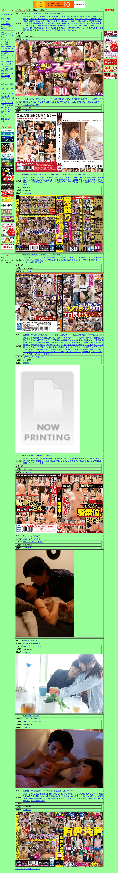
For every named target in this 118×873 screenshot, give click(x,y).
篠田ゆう (50, 21)
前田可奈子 (79, 19)
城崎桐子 (75, 458)
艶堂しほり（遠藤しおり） (89, 26)
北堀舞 (25, 23)
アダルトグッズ (7, 110)
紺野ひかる (51, 182)
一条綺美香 (42, 26)
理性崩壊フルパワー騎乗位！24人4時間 (38, 456)
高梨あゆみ (33, 26)
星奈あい (50, 180)
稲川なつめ (77, 16)
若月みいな (77, 349)
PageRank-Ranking (8, 46)
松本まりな (79, 28)
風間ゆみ (98, 21)
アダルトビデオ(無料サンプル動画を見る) (7, 105)
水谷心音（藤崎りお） (88, 180)
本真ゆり (92, 260)
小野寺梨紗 (51, 349)
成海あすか (31, 461)
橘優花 (37, 30)
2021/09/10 (27, 193)
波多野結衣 (51, 16)
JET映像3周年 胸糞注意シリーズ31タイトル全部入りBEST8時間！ (49, 791)
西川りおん (62, 19)
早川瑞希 (58, 461)
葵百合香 (89, 347)
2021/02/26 (27, 271)
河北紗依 (34, 180)
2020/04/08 (27, 548)
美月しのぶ (66, 26)
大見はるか (29, 260)
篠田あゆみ (82, 21)
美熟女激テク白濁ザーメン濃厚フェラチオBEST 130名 (44, 13)
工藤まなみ (57, 340)
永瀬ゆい (86, 349)
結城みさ (74, 21)
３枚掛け (4, 44)
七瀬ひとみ (27, 262)
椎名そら (88, 177)
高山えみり (86, 16)
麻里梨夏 (75, 180)
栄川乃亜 (67, 182)
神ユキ (85, 260)
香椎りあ (43, 349)
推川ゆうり (27, 102)
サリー (74, 177)
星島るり (92, 258)
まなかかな (27, 258)
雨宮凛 (98, 340)
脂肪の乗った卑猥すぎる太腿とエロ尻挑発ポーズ (42, 255)
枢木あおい (90, 340)
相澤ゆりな (66, 458)
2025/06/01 (27, 39)
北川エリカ (65, 21)
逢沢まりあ (53, 347)
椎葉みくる (27, 463)
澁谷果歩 (50, 102)
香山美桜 (64, 28)
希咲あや (77, 23)
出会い (3, 116)
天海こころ (35, 347)
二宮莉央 (62, 260)
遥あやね (26, 338)
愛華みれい (40, 801)
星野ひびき (53, 177)
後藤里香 (94, 352)
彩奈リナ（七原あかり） (51, 258)
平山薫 (25, 26)
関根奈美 (60, 182)
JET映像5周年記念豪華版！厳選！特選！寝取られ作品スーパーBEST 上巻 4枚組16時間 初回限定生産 (62, 335)
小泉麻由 (97, 23)
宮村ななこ (79, 345)
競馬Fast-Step (6, 78)
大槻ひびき (50, 342)
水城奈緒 (71, 28)
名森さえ (75, 461)
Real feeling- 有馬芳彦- (31, 536)
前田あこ (43, 463)
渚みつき (56, 345)
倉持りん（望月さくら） (71, 258)
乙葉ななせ (42, 180)
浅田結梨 (34, 182)
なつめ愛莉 (66, 180)
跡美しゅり (96, 177)
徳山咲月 (35, 458)
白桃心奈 (39, 461)
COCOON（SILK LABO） (33, 542)
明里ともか (33, 354)
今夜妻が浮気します (31, 105)
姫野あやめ (76, 182)
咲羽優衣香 (44, 458)
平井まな (35, 463)
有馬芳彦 (36, 539)
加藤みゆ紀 (57, 26)
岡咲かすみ (81, 102)
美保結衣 (26, 349)
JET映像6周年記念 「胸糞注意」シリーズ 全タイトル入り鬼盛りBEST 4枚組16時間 (55, 174)
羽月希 (50, 26)
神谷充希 (58, 180)
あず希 (68, 177)
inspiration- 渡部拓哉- (31, 716)
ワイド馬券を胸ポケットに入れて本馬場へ (7, 64)
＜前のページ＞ (21, 869)
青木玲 (70, 23)
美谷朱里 (84, 182)
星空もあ (45, 177)
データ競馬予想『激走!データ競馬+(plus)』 (7, 50)
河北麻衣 (53, 352)
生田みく (54, 260)
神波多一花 (52, 30)
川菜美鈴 (26, 16)
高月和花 (49, 28)
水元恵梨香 (36, 177)
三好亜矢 (64, 23)
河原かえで (92, 182)
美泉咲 (40, 262)
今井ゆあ (52, 458)
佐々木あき (55, 23)
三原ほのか (51, 338)
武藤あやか (40, 28)
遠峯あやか (59, 102)
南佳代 (83, 23)
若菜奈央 (77, 352)
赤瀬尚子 (69, 349)
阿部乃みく (53, 19)
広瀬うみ (61, 177)
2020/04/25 (27, 472)
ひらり (98, 260)
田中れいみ (72, 347)
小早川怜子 (68, 16)
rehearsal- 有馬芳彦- (30, 640)
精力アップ (5, 112)
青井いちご (36, 258)
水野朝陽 (90, 21)
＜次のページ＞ (33, 869)
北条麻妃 (70, 19)
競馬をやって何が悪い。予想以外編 (7, 35)
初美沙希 (43, 30)
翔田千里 (32, 28)
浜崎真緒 (34, 345)
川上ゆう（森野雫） (38, 16)
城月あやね (88, 19)
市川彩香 (84, 258)
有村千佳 (90, 23)
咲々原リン (48, 340)
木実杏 (44, 102)
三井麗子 (67, 102)
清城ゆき (49, 345)
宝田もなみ (81, 347)
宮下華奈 (95, 458)
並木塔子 (89, 338)
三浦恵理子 (95, 16)
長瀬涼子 (30, 30)
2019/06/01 (27, 810)
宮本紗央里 (44, 347)
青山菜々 (57, 21)
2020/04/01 (27, 652)
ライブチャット (7, 114)
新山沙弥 (80, 177)
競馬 (3, 84)
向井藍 (99, 180)
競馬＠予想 (5, 19)
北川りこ (90, 461)
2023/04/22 (27, 111)
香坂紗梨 (82, 340)
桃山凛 (52, 461)
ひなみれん (89, 345)
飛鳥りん (32, 340)
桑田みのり (62, 347)
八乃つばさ (97, 347)
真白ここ (89, 102)
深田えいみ (35, 349)
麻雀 (3, 87)
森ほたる (97, 345)
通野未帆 (32, 23)
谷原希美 (41, 342)
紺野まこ (56, 28)
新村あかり (70, 338)
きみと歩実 (42, 182)
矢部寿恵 (47, 23)
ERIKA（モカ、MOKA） (38, 19)
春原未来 (39, 23)
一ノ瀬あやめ (80, 338)
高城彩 (46, 461)
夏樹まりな (72, 794)
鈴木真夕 (88, 28)
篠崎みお (26, 182)
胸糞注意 (26, 187)
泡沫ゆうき (61, 338)
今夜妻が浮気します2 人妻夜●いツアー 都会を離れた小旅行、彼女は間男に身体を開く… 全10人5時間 (63, 99)
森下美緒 (64, 345)
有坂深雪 (39, 340)
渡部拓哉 (36, 719)
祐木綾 (81, 458)
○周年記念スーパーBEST (33, 357)
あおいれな (61, 349)
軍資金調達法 (6, 98)
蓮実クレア (69, 352)
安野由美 (95, 28)
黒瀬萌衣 (97, 102)
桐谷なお (60, 352)
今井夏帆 (43, 338)
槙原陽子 (88, 458)
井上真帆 (82, 461)
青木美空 (75, 26)
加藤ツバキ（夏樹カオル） (67, 30)
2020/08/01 (27, 363)
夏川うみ (59, 16)
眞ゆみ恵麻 (39, 260)
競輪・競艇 (9, 84)
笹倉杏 (74, 102)
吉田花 (59, 458)
